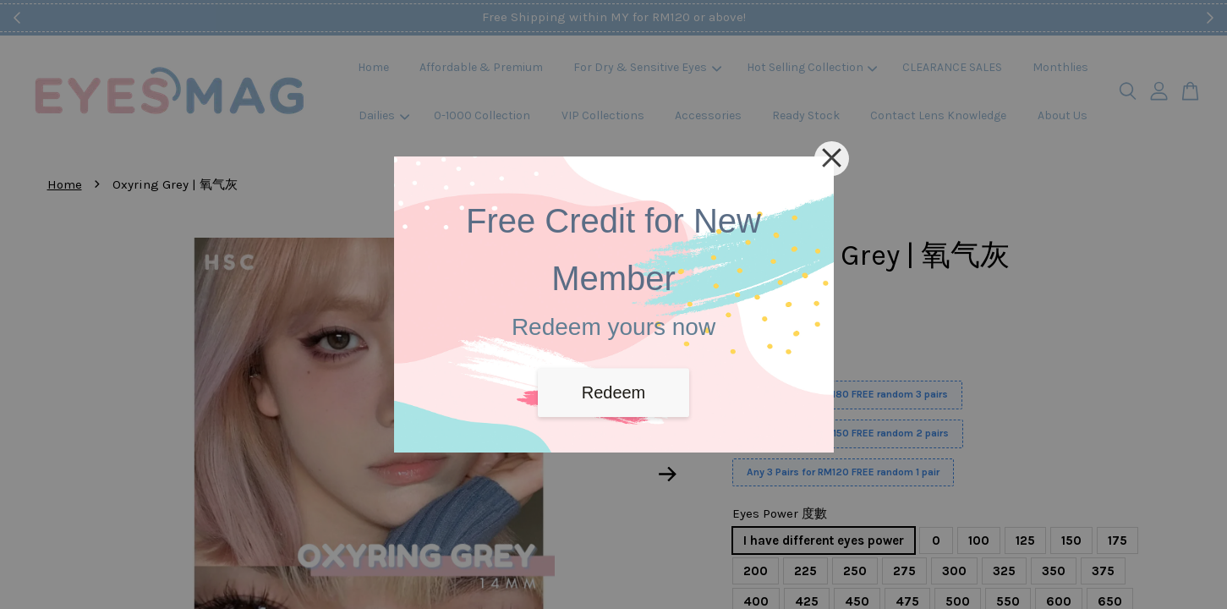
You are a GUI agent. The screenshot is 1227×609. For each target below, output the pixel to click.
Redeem (614, 392)
